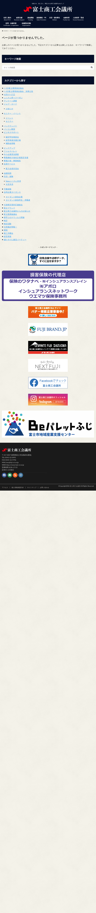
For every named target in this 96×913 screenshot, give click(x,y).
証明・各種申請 (11, 24)
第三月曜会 (8, 233)
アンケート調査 (10, 101)
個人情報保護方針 (18, 487)
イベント (9, 118)
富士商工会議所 (75, 486)
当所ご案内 (7, 19)
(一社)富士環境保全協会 (14, 88)
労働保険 (7, 189)
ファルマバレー (10, 151)
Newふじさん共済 (13, 181)
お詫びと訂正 (9, 94)
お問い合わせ (44, 487)
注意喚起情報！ (10, 227)
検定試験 (7, 224)
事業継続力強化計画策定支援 (16, 157)
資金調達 (30, 19)
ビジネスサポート (11, 132)
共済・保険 (8, 176)
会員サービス (9, 164)
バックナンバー (10, 126)
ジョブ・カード (10, 104)
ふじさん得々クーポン (13, 98)
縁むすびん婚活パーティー (15, 239)
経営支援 (19, 19)
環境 (6, 230)
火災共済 (9, 184)
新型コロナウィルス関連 (14, 217)
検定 (6, 220)
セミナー (9, 121)
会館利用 (66, 19)
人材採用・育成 (78, 19)
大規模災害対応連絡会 (13, 205)
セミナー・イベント (12, 113)
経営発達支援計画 (13, 140)
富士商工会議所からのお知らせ (17, 211)
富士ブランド (9, 208)
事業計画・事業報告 (12, 161)
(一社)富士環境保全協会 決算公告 (18, 91)
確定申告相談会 (12, 137)
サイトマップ (31, 487)
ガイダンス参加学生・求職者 (18, 200)
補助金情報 (10, 143)
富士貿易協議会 (10, 214)
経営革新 (7, 236)
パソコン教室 (9, 129)
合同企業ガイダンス (12, 192)
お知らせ (9, 109)
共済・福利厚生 (54, 19)
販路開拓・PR (41, 19)
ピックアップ (9, 148)
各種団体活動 (26, 24)
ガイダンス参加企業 (14, 197)
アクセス (5, 487)
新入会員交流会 (12, 168)
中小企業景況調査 (11, 154)
